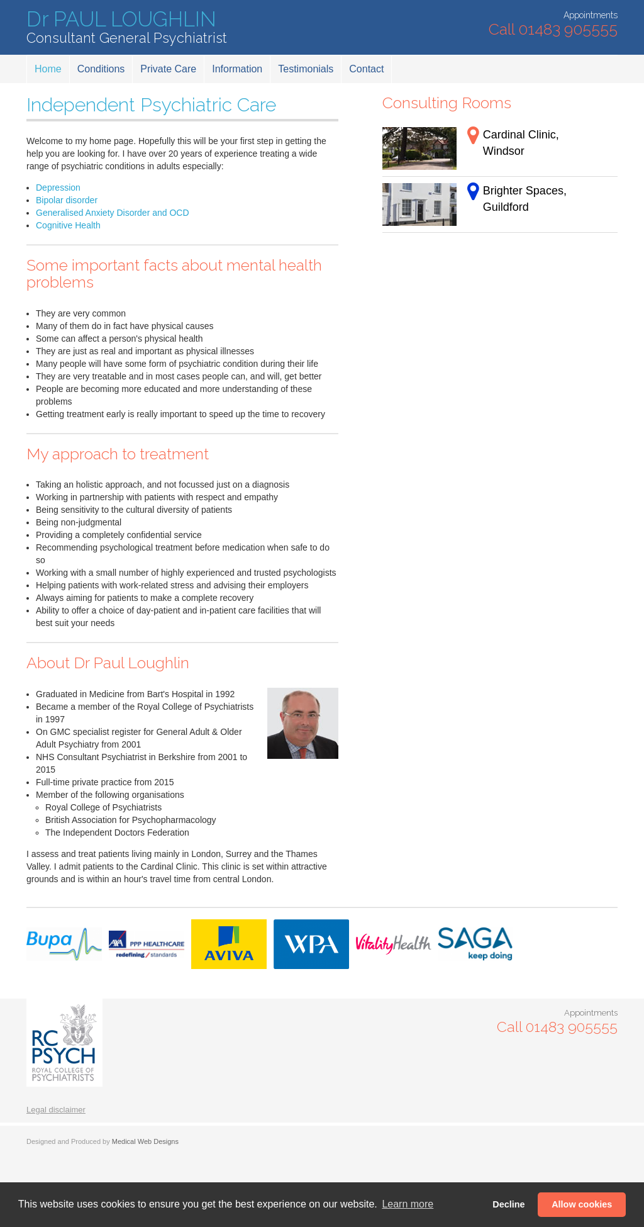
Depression (58, 187)
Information (237, 69)
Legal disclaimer (56, 1109)
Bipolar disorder (66, 200)
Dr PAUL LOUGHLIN (126, 27)
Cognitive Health (68, 225)
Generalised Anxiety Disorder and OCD (112, 213)
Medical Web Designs (145, 1141)
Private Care (168, 69)
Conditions (101, 69)
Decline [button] (508, 1204)
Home (48, 69)
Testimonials (305, 69)
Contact (366, 69)
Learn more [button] (407, 1204)
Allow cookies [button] (582, 1204)
